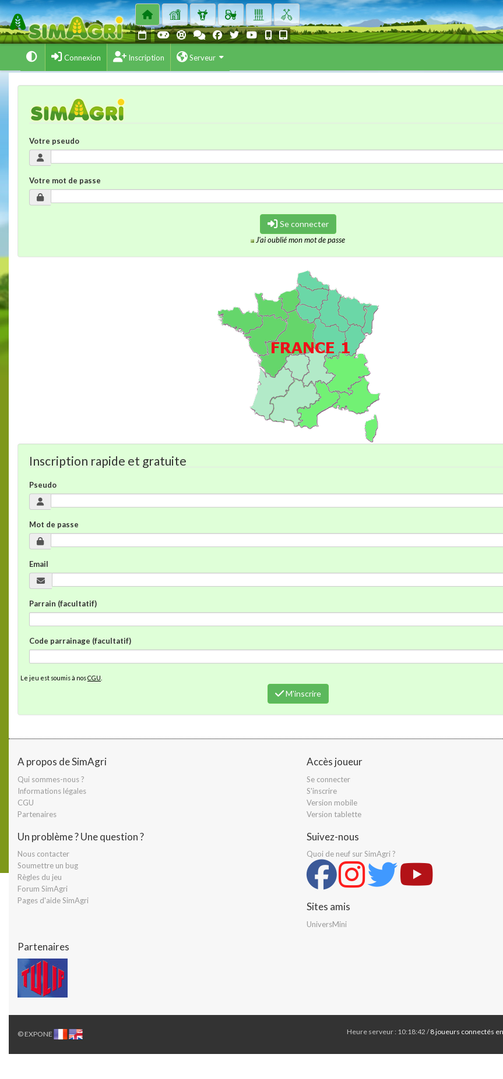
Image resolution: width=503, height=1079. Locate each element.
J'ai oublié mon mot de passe (300, 239)
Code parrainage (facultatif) (80, 640)
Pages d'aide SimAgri (53, 900)
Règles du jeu (39, 877)
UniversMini (327, 924)
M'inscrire (298, 693)
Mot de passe (54, 524)
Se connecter (298, 224)
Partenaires (37, 814)
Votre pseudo (54, 140)
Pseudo (43, 484)
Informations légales (51, 791)
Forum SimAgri (42, 888)
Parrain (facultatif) (63, 603)
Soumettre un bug (47, 865)
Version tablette (334, 814)
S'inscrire (322, 791)
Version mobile (332, 802)
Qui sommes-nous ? (51, 779)
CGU (94, 678)
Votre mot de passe (65, 180)
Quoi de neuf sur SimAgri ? (351, 853)
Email (38, 564)
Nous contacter (43, 853)
